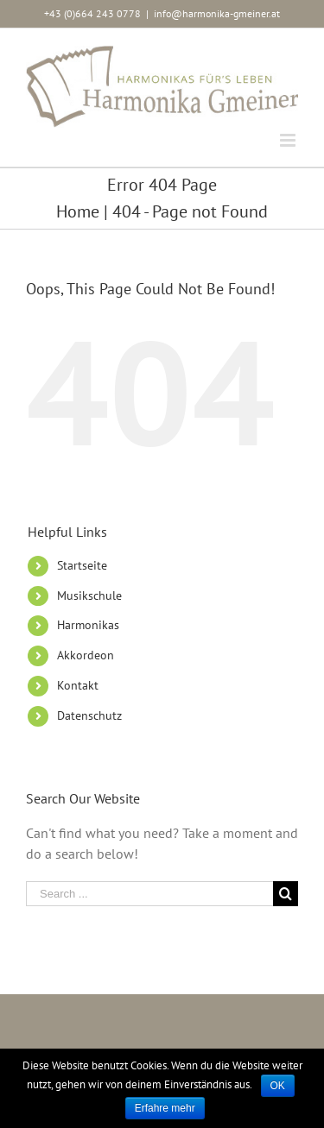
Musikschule (89, 595)
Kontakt (77, 685)
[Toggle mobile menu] (289, 140)
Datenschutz (89, 715)
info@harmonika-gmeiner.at (217, 13)
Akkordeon (85, 655)
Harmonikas (88, 625)
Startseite (82, 565)
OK (277, 1086)
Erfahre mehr (165, 1108)
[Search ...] (149, 893)
